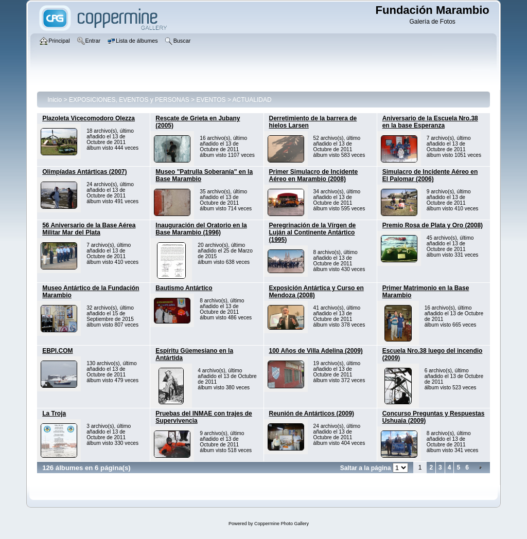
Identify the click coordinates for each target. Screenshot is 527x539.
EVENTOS (210, 99)
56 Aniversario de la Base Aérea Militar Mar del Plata (88, 229)
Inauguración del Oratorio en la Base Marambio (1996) (201, 229)
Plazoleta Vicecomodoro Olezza (88, 118)
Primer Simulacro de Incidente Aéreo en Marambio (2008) (313, 175)
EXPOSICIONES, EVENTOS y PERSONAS (129, 99)
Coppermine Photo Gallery (281, 523)
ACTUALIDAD (252, 99)
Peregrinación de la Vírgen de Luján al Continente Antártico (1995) (312, 232)
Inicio (54, 99)
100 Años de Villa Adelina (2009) (316, 350)
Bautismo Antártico (183, 288)
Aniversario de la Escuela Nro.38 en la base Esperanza (430, 122)
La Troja (54, 413)
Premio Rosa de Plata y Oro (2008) (432, 225)
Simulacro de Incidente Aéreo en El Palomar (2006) (430, 175)
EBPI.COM (57, 350)
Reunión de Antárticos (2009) (312, 413)
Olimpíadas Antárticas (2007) (84, 171)
